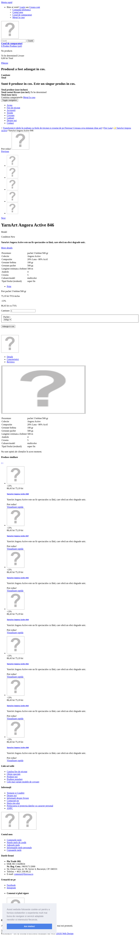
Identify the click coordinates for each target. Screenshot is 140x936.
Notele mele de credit (16, 842)
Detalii (10, 357)
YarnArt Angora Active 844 (18, 619)
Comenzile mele (14, 840)
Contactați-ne (13, 800)
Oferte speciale (13, 774)
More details (6, 248)
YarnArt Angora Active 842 (18, 664)
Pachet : (7, 317)
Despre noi (12, 795)
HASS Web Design (64, 933)
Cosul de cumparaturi (22, 15)
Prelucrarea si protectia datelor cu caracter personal (30, 806)
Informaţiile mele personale (19, 847)
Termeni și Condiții (15, 793)
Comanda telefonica (21, 10)
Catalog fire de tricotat (17, 771)
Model (4, 232)
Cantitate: (5, 310)
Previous (5, 151)
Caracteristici (13, 359)
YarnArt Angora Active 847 (18, 536)
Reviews (11, 362)
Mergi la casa (18, 17)
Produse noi (12, 776)
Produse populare (15, 779)
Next (3, 218)
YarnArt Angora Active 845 (18, 578)
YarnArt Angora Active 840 (18, 747)
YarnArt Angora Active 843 (18, 706)
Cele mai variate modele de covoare (23, 782)
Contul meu (17, 12)
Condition (6, 237)
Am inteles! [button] (29, 926)
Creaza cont (34, 7)
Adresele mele (13, 845)
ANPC (10, 808)
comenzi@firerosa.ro (23, 874)
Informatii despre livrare (18, 798)
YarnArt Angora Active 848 (18, 494)
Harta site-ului (13, 803)
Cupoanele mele (14, 850)
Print (9, 286)
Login (22, 7)
